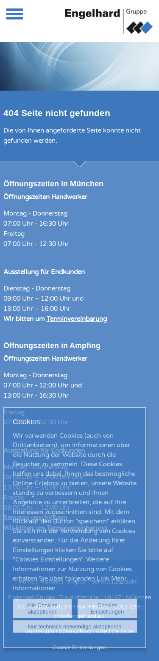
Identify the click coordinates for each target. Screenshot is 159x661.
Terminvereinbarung (77, 319)
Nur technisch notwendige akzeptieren (74, 626)
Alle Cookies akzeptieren (42, 608)
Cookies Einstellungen (107, 608)
